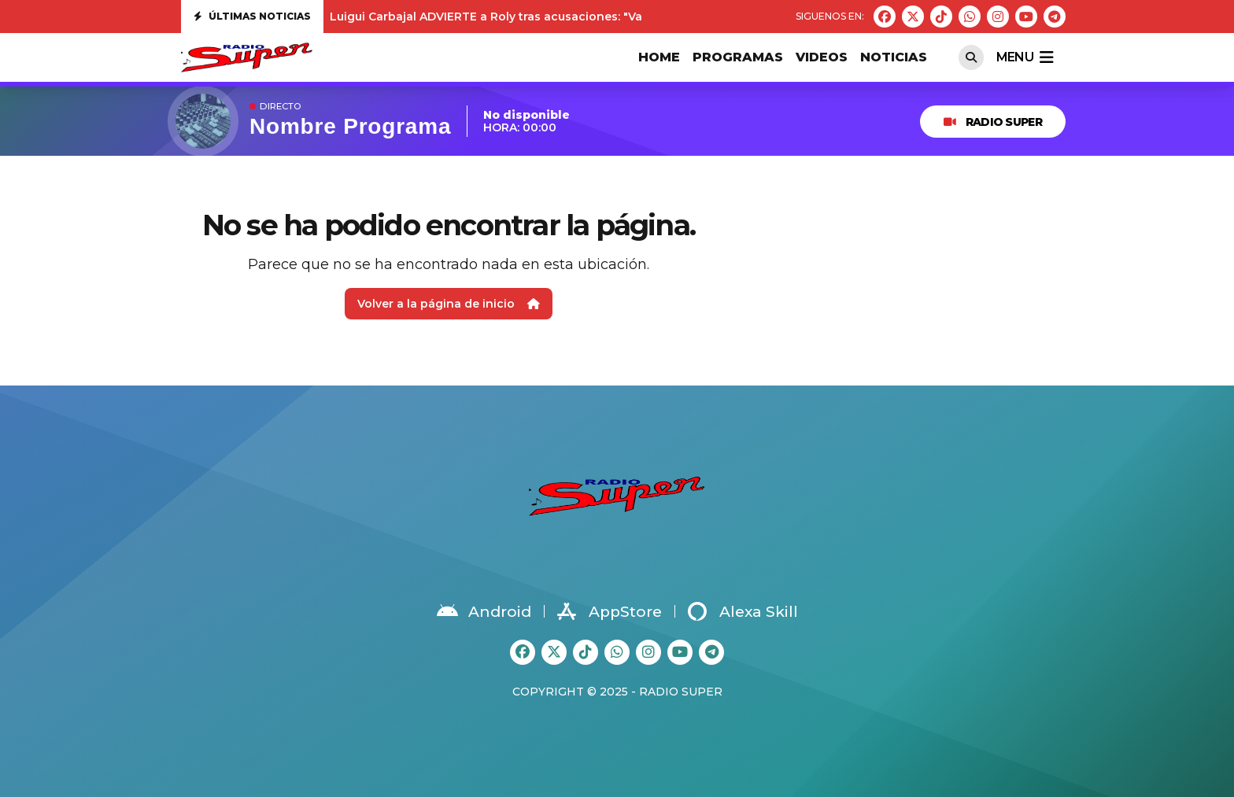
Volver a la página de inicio (448, 304)
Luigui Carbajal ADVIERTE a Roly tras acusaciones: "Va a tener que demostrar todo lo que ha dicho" (618, 16)
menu (1024, 57)
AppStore (609, 611)
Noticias (893, 57)
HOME (659, 57)
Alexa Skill (743, 611)
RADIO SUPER (993, 122)
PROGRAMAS (738, 57)
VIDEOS (822, 57)
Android (484, 611)
